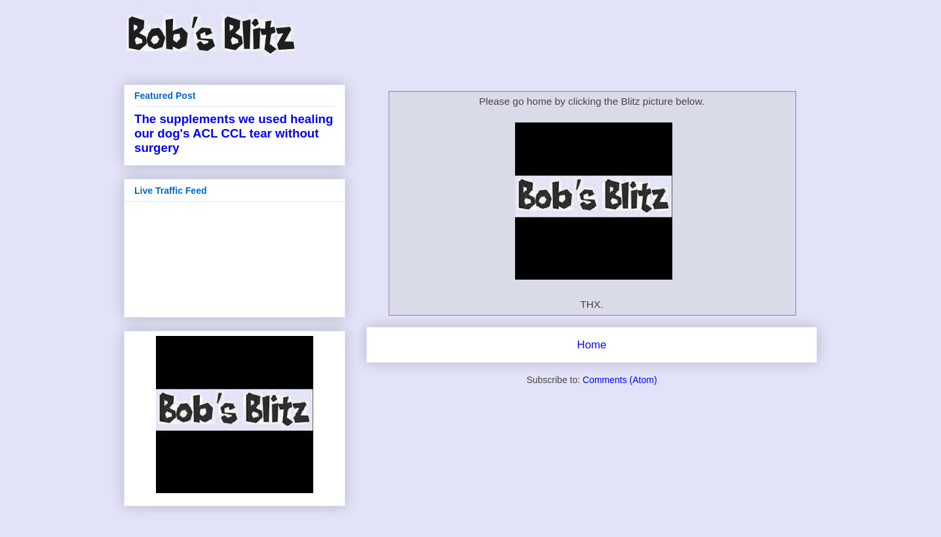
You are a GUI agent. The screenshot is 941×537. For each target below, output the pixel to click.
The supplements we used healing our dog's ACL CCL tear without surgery (233, 133)
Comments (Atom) (620, 380)
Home (592, 345)
